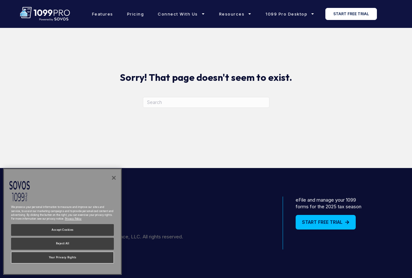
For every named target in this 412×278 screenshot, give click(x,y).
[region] (62, 221)
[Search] (206, 102)
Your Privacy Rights (63, 257)
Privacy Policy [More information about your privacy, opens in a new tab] (73, 218)
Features (102, 13)
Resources (235, 14)
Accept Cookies (63, 229)
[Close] (114, 178)
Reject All (62, 243)
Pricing (135, 13)
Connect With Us (181, 14)
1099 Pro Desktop (290, 14)
